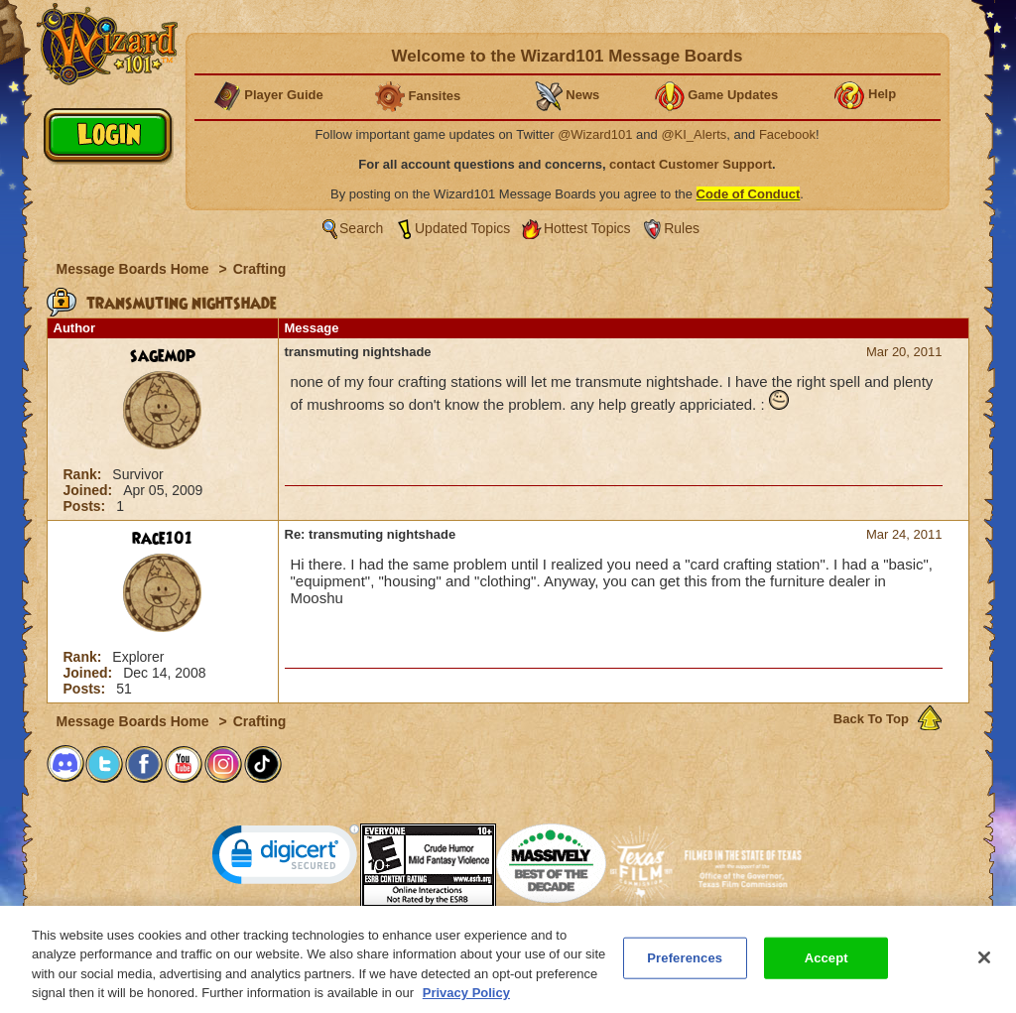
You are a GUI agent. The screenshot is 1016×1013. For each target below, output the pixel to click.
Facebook (787, 134)
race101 (162, 539)
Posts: (87, 506)
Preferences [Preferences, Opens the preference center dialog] (684, 963)
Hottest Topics (587, 228)
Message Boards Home (135, 269)
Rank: (85, 474)
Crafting (260, 269)
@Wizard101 (595, 134)
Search (361, 228)
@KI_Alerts (693, 134)
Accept (826, 963)
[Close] (984, 963)
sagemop (162, 356)
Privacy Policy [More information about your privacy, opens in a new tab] (466, 999)
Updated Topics (462, 228)
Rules (681, 228)
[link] (285, 858)
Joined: (90, 490)
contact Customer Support (690, 164)
